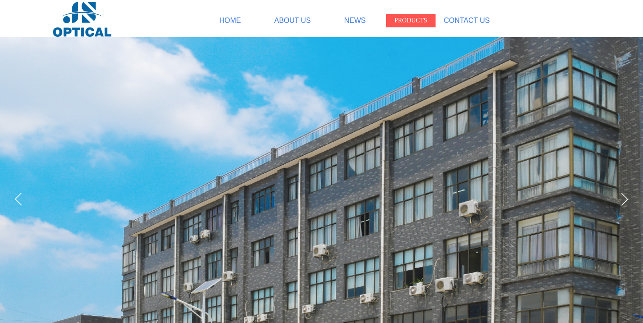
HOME (230, 20)
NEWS (355, 20)
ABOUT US (292, 20)
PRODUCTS (410, 20)
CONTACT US (467, 20)
